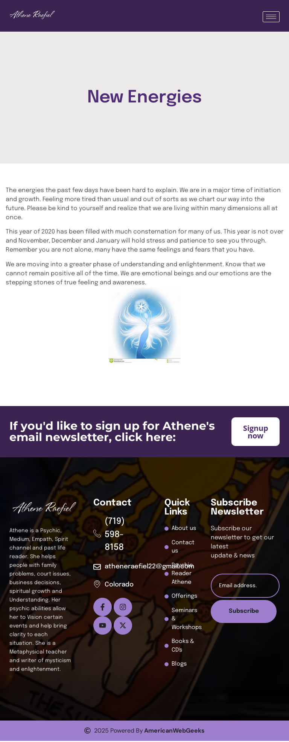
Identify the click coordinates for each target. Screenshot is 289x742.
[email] (245, 587)
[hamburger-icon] (271, 16)
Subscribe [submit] (243, 612)
